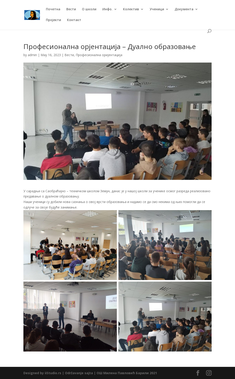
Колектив (131, 9)
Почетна (53, 9)
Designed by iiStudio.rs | (44, 373)
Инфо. (107, 9)
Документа (184, 9)
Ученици (157, 9)
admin (32, 55)
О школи (89, 9)
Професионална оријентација (99, 55)
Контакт (74, 20)
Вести (71, 9)
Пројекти (53, 20)
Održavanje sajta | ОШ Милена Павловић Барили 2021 (111, 373)
